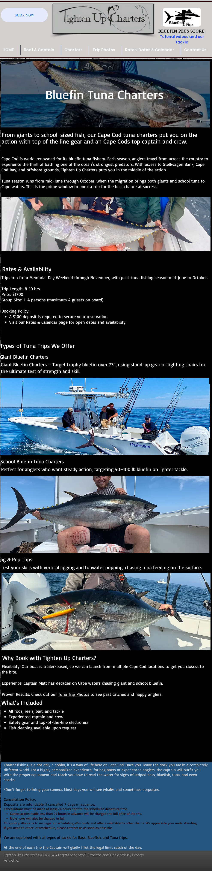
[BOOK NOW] (24, 15)
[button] (105, 50)
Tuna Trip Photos (73, 694)
